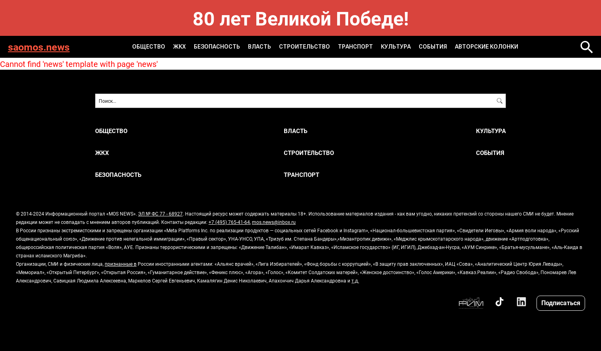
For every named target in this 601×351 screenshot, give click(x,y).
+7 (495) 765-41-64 (229, 222)
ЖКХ (179, 46)
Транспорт (355, 46)
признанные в (121, 264)
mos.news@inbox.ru (274, 222)
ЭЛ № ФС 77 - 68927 (160, 213)
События (433, 46)
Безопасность (217, 46)
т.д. (355, 280)
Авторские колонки (486, 46)
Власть (259, 46)
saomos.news (39, 47)
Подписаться (560, 302)
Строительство (304, 46)
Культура (396, 46)
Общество (148, 46)
